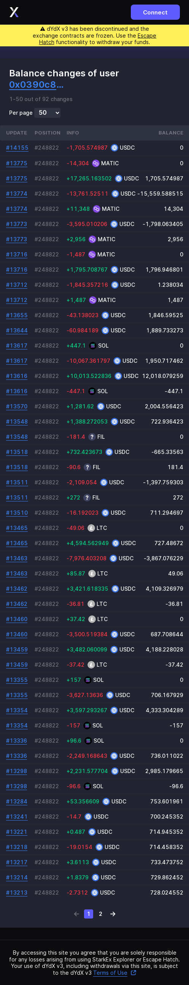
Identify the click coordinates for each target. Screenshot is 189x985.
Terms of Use (115, 972)
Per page (21, 112)
